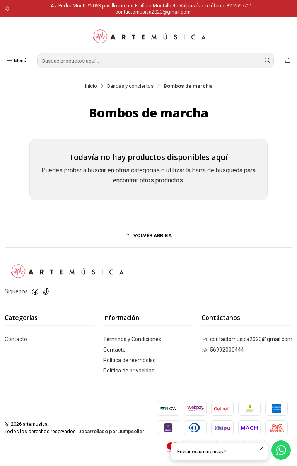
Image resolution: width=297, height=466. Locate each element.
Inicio (91, 86)
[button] (148, 235)
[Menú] (16, 60)
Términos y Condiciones (132, 339)
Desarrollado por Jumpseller (111, 431)
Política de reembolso (129, 360)
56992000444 (222, 350)
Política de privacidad (129, 370)
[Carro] (287, 60)
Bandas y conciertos (130, 86)
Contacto (16, 339)
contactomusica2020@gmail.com (246, 339)
